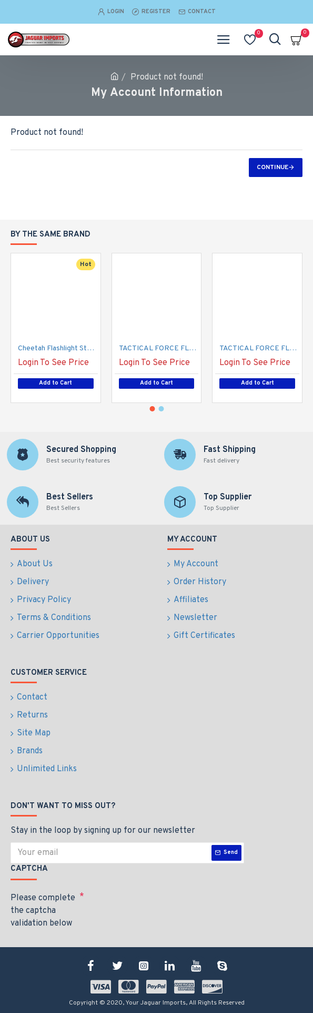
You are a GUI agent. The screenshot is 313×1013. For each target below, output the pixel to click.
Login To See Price (53, 363)
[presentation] (157, 907)
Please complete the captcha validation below (43, 911)
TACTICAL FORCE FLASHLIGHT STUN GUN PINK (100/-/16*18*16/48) (159, 348)
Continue (272, 167)
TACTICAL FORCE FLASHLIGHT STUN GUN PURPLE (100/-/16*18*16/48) (259, 348)
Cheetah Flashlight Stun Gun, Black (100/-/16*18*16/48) (58, 348)
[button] (152, 408)
